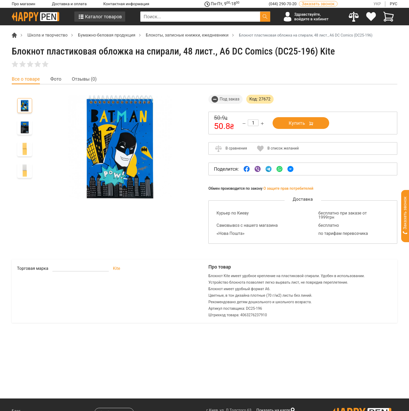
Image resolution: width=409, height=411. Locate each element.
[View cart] (388, 16)
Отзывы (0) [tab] (84, 79)
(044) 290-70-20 (283, 4)
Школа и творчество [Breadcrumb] (47, 35)
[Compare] (354, 16)
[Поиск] (265, 16)
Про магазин (23, 4)
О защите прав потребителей (288, 188)
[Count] (253, 123)
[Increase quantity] (262, 123)
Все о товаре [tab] (26, 79)
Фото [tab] (56, 79)
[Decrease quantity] (244, 123)
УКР (377, 4)
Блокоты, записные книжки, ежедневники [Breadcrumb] (187, 35)
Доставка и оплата (69, 4)
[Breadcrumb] (14, 34)
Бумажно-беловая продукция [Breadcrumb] (106, 35)
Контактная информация (126, 4)
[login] (371, 16)
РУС (393, 4)
